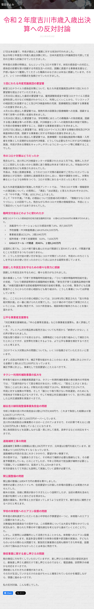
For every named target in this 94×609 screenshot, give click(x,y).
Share (8, 593)
